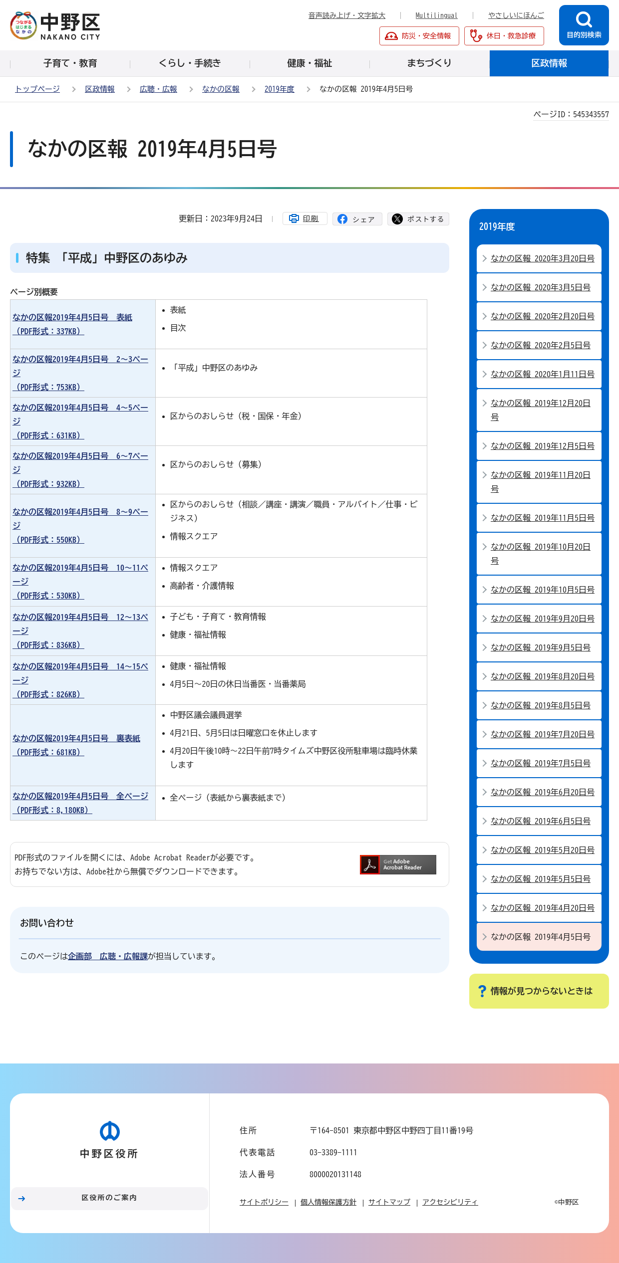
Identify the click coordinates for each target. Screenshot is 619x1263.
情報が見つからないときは (542, 991)
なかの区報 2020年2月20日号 (543, 316)
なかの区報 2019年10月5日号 (543, 590)
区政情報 (100, 89)
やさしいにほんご (516, 15)
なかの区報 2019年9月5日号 (541, 647)
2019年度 (280, 89)
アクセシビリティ (450, 1202)
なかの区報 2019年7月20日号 (543, 734)
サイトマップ (389, 1202)
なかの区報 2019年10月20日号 (541, 554)
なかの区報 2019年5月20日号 (543, 850)
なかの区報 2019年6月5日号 (541, 821)
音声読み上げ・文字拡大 (347, 15)
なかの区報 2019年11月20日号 (541, 482)
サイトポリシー (264, 1202)
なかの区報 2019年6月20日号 (543, 792)
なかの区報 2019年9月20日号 (543, 619)
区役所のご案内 (110, 1197)
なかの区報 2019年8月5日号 (541, 705)
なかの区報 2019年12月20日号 (541, 410)
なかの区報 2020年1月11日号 (543, 374)
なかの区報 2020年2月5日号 (541, 345)
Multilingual (437, 15)
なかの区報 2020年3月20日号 (543, 258)
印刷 (311, 218)
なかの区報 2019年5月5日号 (541, 879)
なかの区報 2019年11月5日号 (543, 518)
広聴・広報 (158, 89)
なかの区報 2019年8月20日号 (543, 676)
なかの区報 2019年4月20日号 (543, 908)
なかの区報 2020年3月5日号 (541, 287)
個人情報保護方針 (328, 1202)
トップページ (37, 89)
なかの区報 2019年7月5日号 (541, 763)
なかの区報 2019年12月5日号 (543, 446)
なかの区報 (221, 89)
